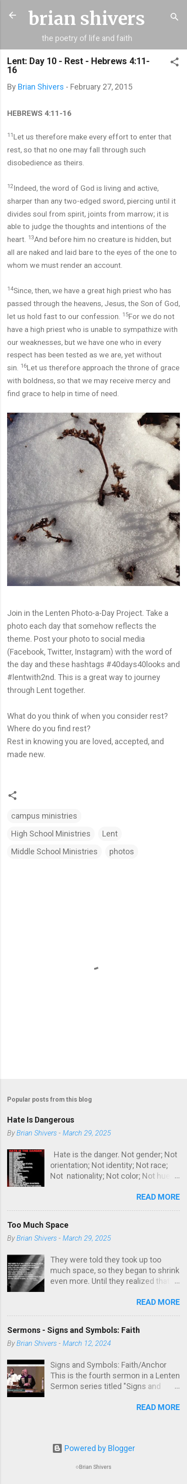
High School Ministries (51, 833)
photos (121, 851)
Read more (158, 1196)
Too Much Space (37, 1225)
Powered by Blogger (93, 1448)
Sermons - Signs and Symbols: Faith (73, 1330)
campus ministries (44, 815)
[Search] (174, 18)
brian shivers (86, 19)
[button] (174, 63)
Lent (110, 833)
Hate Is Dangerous (40, 1119)
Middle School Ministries (54, 851)
